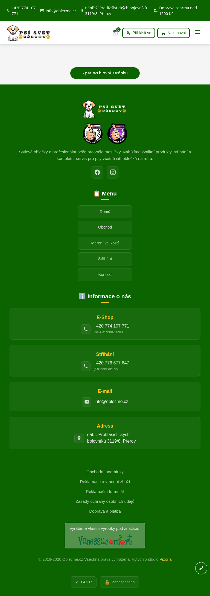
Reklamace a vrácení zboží (105, 481)
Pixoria (165, 559)
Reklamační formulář (105, 491)
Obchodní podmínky (105, 471)
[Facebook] (97, 172)
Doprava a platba (105, 511)
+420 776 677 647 (111, 363)
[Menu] (197, 33)
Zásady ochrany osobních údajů (104, 501)
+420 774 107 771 (111, 326)
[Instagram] (113, 172)
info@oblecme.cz (111, 401)
